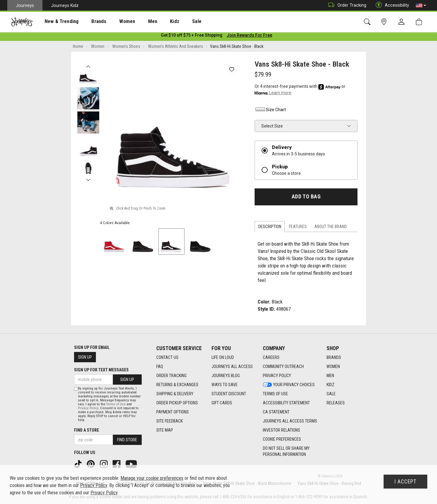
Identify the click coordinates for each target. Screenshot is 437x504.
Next (88, 179)
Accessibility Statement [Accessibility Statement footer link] (286, 402)
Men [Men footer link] (330, 375)
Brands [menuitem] (89, 21)
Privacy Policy (88, 408)
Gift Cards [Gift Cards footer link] (222, 402)
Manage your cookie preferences (151, 478)
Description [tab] (269, 227)
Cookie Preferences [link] (282, 439)
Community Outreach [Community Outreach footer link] (283, 366)
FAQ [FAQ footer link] (159, 366)
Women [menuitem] (114, 21)
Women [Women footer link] (333, 366)
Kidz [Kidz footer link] (330, 384)
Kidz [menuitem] (156, 21)
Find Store (127, 439)
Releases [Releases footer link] (336, 402)
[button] (420, 5)
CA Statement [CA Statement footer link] (276, 411)
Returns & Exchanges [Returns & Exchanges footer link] (177, 384)
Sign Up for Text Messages (101, 369)
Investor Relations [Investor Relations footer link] (281, 430)
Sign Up (85, 357)
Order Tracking (345, 5)
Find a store (86, 430)
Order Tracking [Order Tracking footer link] (171, 375)
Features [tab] (298, 227)
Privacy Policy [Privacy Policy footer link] (277, 375)
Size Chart (270, 110)
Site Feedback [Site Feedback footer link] (169, 421)
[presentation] (56, 21)
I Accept (405, 482)
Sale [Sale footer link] (331, 393)
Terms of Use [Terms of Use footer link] (275, 393)
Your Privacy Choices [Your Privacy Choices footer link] (289, 384)
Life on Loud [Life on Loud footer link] (223, 357)
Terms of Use (116, 404)
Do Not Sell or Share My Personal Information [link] (286, 451)
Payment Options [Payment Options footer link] (172, 411)
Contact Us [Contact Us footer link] (167, 357)
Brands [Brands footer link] (334, 357)
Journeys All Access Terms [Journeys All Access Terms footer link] (290, 421)
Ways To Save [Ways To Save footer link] (225, 384)
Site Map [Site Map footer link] (164, 430)
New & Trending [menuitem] (56, 21)
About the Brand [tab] (330, 227)
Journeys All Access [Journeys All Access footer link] (232, 366)
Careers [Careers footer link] (271, 357)
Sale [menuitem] (175, 21)
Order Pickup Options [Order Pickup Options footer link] (177, 402)
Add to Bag (306, 198)
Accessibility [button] (391, 5)
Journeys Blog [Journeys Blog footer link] (226, 375)
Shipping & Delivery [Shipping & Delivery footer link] (174, 393)
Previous (88, 66)
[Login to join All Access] (191, 36)
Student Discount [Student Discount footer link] (229, 393)
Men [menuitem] (136, 21)
